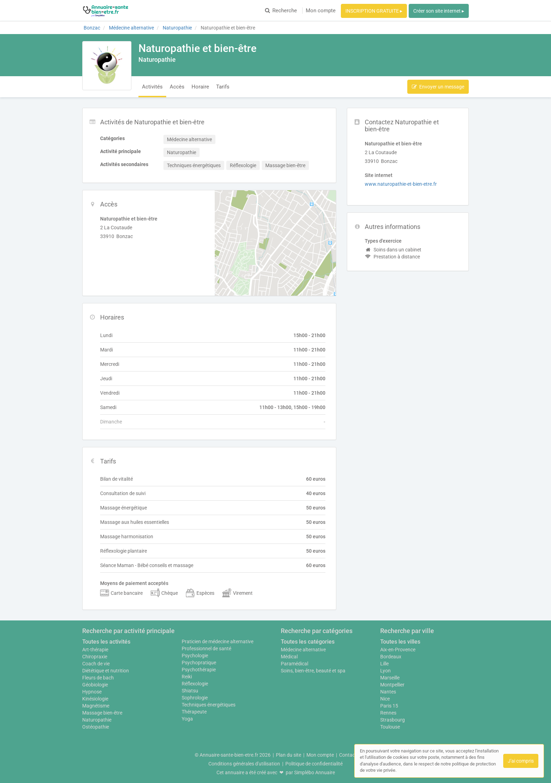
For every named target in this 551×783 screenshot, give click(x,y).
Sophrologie (195, 697)
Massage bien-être (102, 713)
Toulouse (390, 727)
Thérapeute (194, 712)
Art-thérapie (95, 649)
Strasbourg (392, 720)
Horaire (200, 87)
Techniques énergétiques (208, 705)
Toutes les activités (106, 641)
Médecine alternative (303, 649)
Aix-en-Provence (397, 649)
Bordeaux (390, 656)
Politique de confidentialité (314, 763)
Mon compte (321, 10)
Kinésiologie (95, 699)
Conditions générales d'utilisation (244, 763)
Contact (348, 755)
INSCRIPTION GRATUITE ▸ (373, 11)
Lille (384, 663)
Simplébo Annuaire (314, 772)
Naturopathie (96, 720)
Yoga (187, 719)
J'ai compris (521, 761)
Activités (152, 87)
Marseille (390, 677)
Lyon (385, 670)
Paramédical (294, 663)
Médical (289, 656)
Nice (385, 699)
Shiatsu (190, 690)
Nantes (388, 692)
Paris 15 (389, 706)
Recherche (281, 10)
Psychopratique (199, 662)
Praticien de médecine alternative (217, 641)
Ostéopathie (95, 727)
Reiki (187, 676)
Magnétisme (95, 706)
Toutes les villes (400, 641)
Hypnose (92, 692)
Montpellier (392, 684)
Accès (177, 87)
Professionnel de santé (206, 648)
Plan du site (288, 755)
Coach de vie (96, 663)
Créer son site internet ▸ (438, 11)
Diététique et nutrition (105, 670)
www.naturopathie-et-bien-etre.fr (401, 184)
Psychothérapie (199, 669)
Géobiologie (95, 684)
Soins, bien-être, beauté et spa (313, 670)
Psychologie (195, 655)
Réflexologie (195, 683)
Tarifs (222, 87)
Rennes (388, 713)
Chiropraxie (94, 656)
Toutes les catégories (308, 641)
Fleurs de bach (98, 677)
